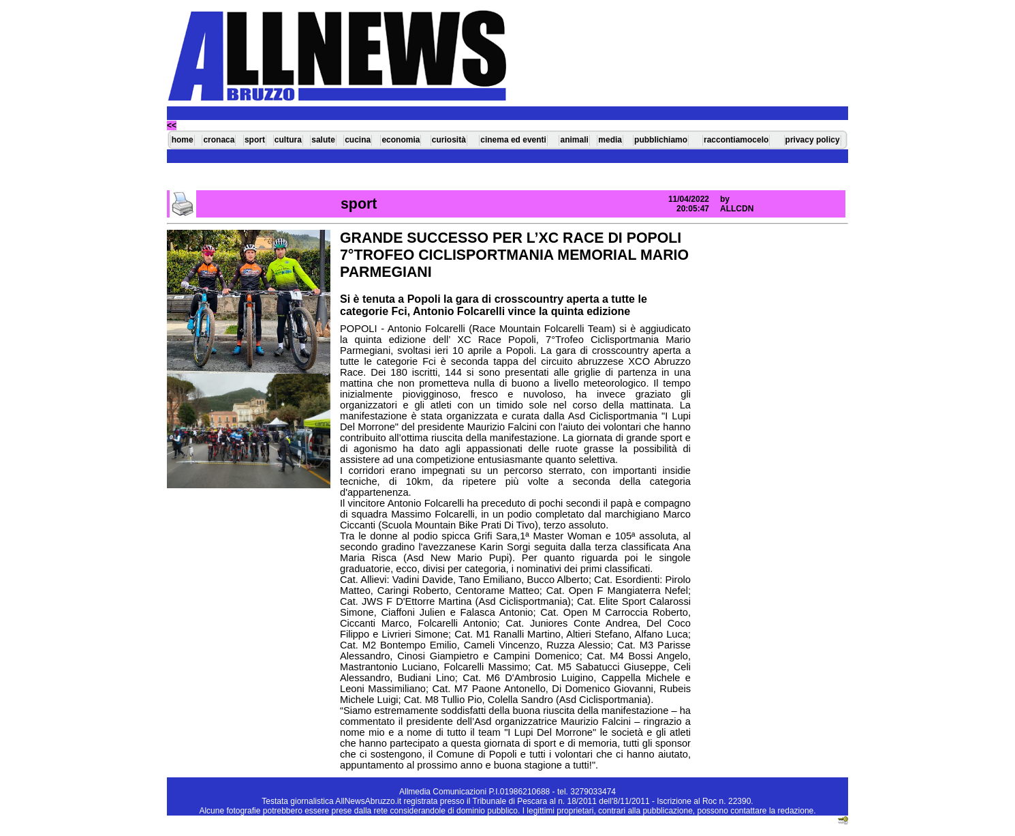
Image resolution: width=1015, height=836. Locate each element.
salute (323, 140)
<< (171, 125)
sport (255, 140)
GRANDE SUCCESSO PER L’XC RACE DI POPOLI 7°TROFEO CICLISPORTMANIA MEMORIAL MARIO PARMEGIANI (514, 255)
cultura (288, 140)
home (182, 140)
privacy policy (812, 140)
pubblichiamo (660, 140)
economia (400, 140)
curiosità (449, 140)
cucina (358, 140)
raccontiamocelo (736, 140)
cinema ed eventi (513, 140)
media (610, 140)
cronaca (218, 140)
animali (574, 140)
